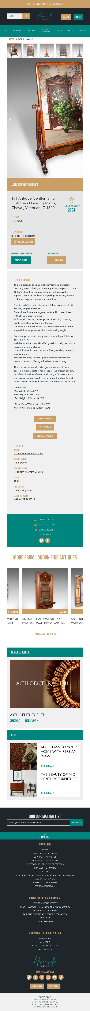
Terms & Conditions (45, 886)
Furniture (31, 31)
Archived (82, 31)
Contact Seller (21, 260)
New (6, 31)
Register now (37, 986)
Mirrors (70, 31)
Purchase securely (23, 241)
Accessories (17, 31)
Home (45, 849)
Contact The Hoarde (45, 868)
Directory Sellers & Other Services (45, 864)
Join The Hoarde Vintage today (45, 4)
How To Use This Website (45, 903)
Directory (15, 720)
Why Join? (45, 942)
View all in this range (45, 633)
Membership (45, 938)
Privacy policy (45, 997)
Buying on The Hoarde (45, 882)
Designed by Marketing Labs (45, 1004)
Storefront (30, 720)
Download (56, 260)
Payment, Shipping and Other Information (45, 914)
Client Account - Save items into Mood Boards (45, 907)
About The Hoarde (45, 879)
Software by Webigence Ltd (45, 1007)
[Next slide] (78, 118)
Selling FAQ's (45, 949)
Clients (78, 17)
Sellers (66, 17)
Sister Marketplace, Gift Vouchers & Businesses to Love (45, 875)
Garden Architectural (45, 31)
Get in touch (54, 986)
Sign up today (76, 822)
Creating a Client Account (45, 860)
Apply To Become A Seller (45, 945)
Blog (45, 871)
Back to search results (21, 39)
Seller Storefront (45, 418)
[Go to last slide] (12, 118)
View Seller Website (45, 436)
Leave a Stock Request (45, 853)
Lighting (59, 31)
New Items (45, 918)
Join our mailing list (45, 857)
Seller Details (45, 427)
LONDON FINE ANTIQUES (28, 453)
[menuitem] (14, 50)
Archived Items (45, 921)
